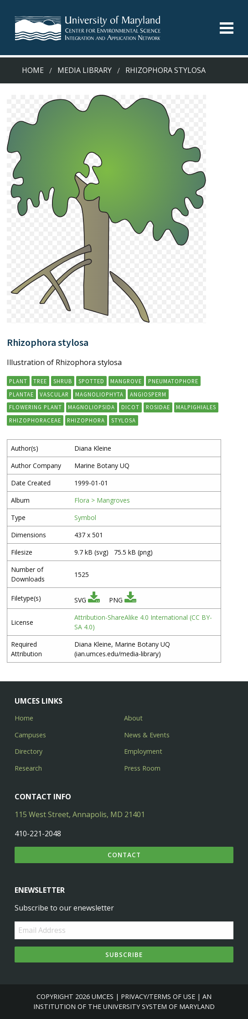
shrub (62, 381)
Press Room (142, 768)
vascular (54, 394)
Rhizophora (86, 420)
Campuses (30, 735)
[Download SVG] (94, 600)
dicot (130, 407)
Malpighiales (196, 407)
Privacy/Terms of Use (158, 996)
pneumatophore (173, 381)
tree (40, 381)
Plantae (21, 394)
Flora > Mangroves (102, 500)
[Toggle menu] (226, 28)
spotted (91, 381)
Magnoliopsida (91, 407)
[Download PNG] (130, 600)
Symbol (85, 517)
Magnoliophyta (99, 394)
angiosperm (148, 394)
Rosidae (158, 407)
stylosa (123, 420)
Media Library (84, 70)
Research (28, 768)
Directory (28, 751)
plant (18, 381)
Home (33, 70)
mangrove (126, 381)
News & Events (147, 735)
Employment (143, 751)
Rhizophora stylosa (165, 70)
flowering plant (35, 407)
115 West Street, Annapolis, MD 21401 (80, 814)
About (133, 718)
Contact (124, 854)
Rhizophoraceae (35, 420)
